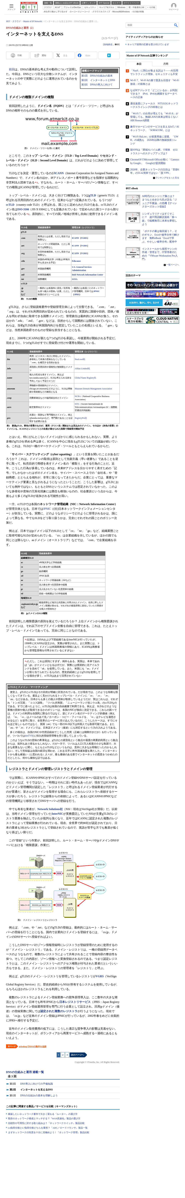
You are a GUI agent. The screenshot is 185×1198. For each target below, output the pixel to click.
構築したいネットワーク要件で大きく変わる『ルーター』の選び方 (43, 1114)
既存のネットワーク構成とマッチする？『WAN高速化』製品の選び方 (44, 1118)
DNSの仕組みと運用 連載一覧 (25, 1072)
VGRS (84, 238)
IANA (74, 279)
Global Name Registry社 (85, 378)
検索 (176, 25)
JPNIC (96, 291)
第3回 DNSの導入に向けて (97, 84)
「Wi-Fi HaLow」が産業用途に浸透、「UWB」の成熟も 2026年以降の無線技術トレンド (154, 140)
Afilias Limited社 (82, 368)
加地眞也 (108, 44)
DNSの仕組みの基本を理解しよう (39, 1095)
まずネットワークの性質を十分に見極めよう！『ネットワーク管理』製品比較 (48, 1132)
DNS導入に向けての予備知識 (36, 1083)
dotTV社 (29, 735)
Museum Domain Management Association (93, 388)
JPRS (76, 294)
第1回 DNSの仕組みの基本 (97, 75)
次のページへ (77, 1055)
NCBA (78, 396)
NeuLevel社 (80, 359)
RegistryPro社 (81, 418)
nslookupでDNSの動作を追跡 (33, 1046)
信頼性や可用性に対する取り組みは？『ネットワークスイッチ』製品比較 (46, 1123)
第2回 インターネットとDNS (98, 80)
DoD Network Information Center (87, 274)
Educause (76, 261)
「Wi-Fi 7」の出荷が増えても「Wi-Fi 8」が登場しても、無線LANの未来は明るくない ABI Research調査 (155, 117)
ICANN (75, 238)
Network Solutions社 (50, 809)
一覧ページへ (172, 265)
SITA (77, 404)
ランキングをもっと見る (167, 177)
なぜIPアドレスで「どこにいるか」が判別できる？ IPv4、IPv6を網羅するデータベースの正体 (153, 94)
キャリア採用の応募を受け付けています (148, 44)
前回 (12, 69)
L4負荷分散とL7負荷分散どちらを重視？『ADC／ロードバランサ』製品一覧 (48, 1127)
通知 (44, 55)
